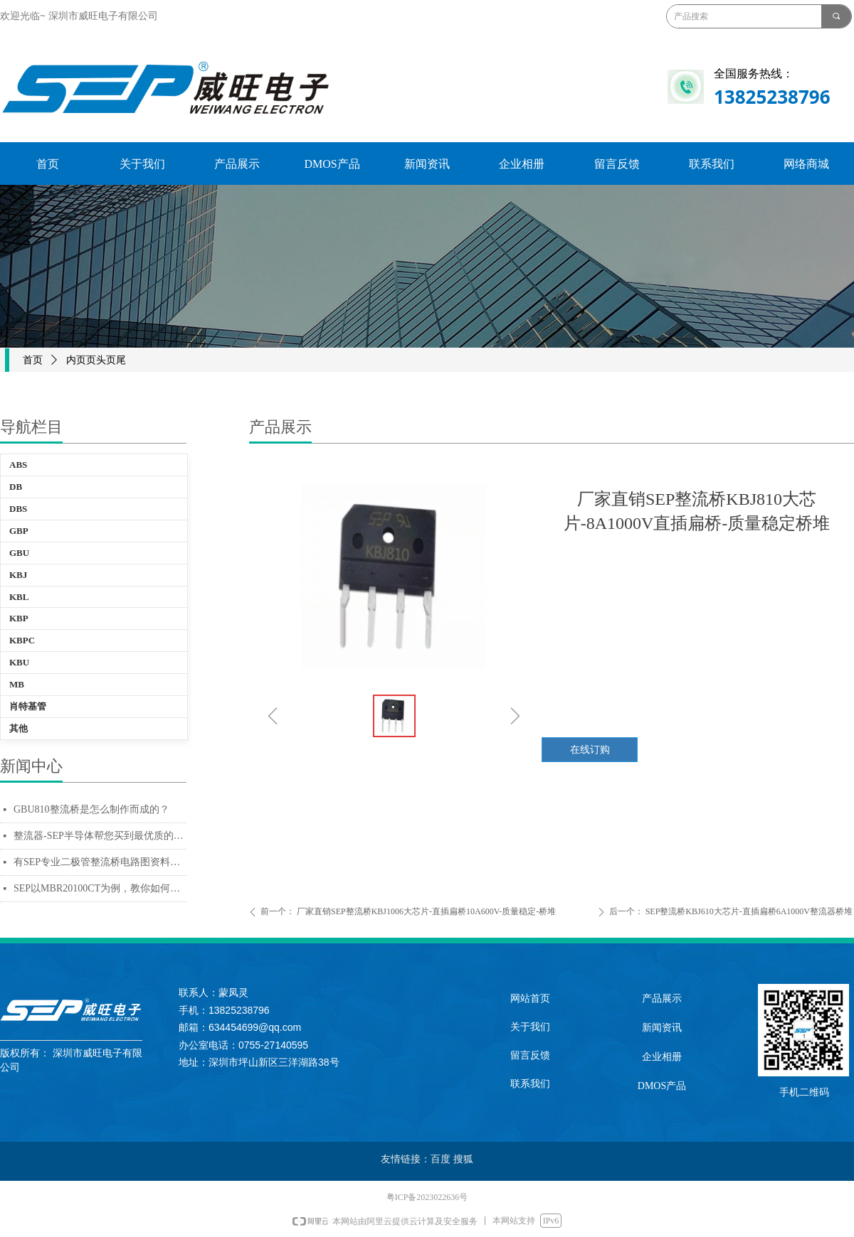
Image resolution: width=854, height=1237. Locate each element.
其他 (18, 728)
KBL (18, 596)
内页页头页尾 (96, 360)
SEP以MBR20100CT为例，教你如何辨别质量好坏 (100, 888)
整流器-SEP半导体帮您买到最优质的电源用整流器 (100, 835)
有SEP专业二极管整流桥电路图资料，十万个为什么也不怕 (100, 862)
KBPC (22, 640)
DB (15, 486)
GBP (18, 530)
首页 (33, 360)
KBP (18, 618)
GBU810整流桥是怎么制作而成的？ (91, 809)
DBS (18, 508)
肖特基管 (27, 706)
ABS (18, 464)
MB (16, 684)
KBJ (18, 574)
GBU (19, 552)
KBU (19, 662)
